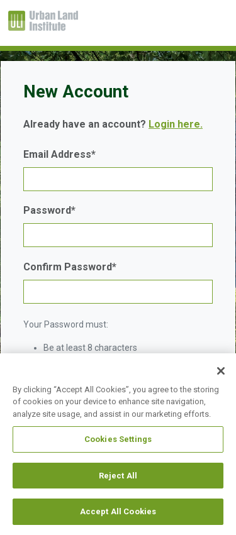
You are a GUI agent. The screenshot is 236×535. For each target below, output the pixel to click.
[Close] (221, 371)
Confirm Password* (69, 267)
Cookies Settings (118, 439)
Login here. (176, 124)
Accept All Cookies (118, 511)
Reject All (118, 475)
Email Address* (59, 154)
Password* (49, 210)
